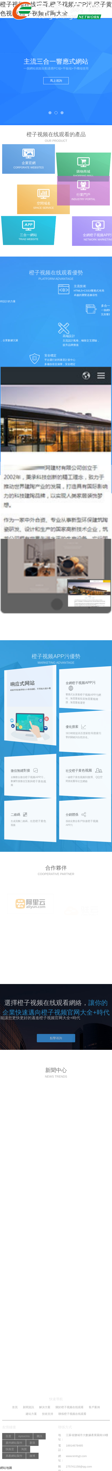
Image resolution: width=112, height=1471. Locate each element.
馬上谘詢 (56, 80)
